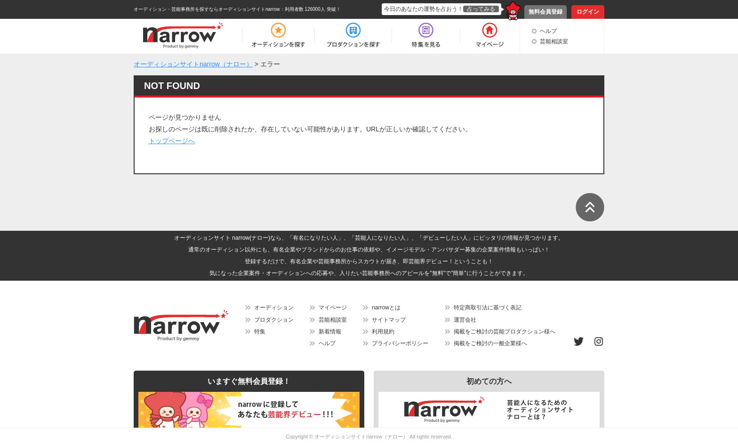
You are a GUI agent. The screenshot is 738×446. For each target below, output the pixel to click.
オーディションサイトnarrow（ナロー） (361, 436)
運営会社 (465, 319)
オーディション (274, 307)
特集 (259, 331)
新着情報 (330, 331)
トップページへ (172, 141)
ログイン (588, 11)
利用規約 (383, 331)
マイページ (333, 307)
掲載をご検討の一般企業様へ (490, 343)
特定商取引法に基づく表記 (487, 307)
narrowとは (386, 307)
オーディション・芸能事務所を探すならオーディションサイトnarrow (207, 9)
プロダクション (274, 319)
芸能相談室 (554, 41)
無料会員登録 (545, 11)
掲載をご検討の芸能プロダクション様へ (504, 331)
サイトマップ (389, 319)
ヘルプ (548, 31)
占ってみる (481, 9)
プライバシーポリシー (400, 343)
